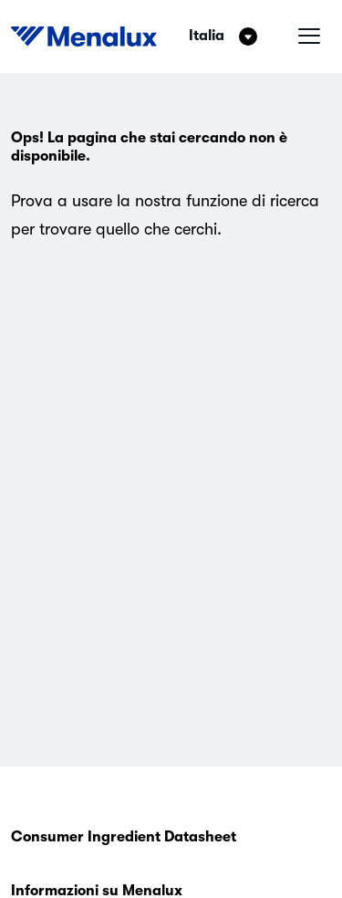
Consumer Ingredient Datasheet (123, 837)
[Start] (84, 36)
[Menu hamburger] (309, 36)
